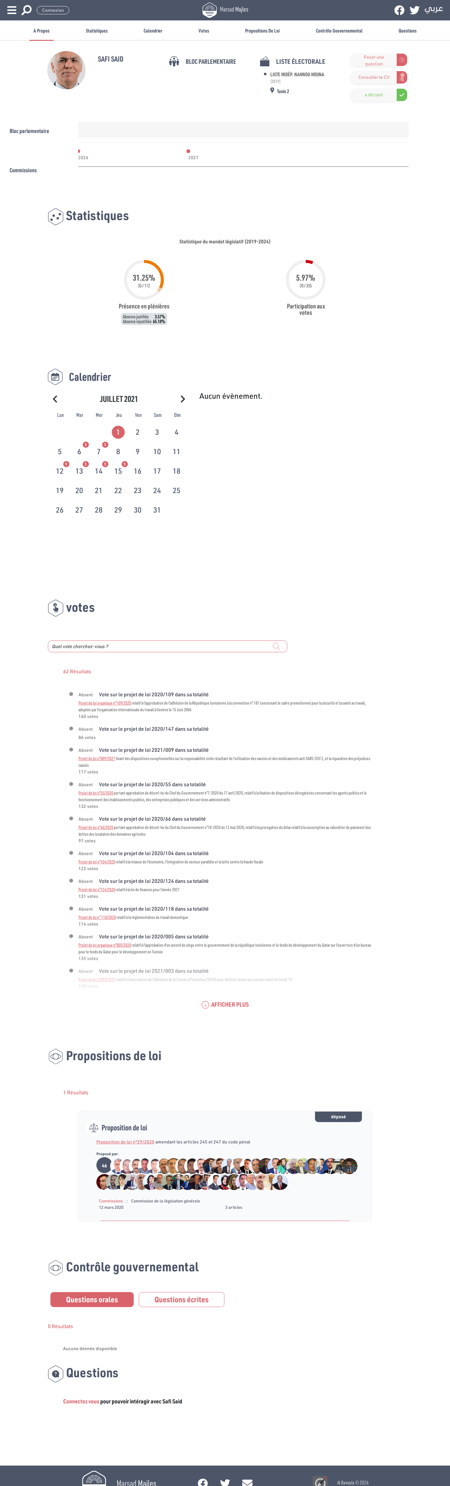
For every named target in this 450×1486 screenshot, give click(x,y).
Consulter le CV (373, 77)
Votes (204, 30)
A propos (41, 30)
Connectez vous (81, 1401)
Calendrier (153, 30)
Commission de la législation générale (165, 1200)
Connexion (53, 10)
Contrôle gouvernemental (339, 30)
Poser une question (374, 60)
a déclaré (374, 95)
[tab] (119, 431)
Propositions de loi (262, 30)
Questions (407, 30)
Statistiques (97, 30)
